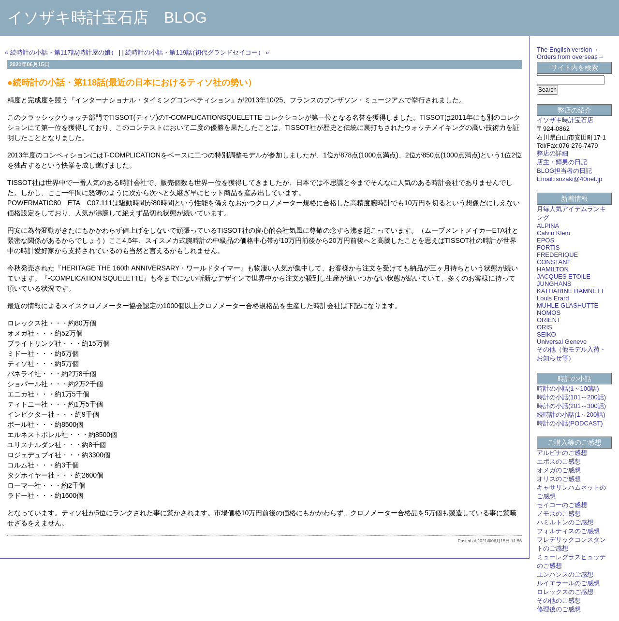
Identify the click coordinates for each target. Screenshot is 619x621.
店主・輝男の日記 (562, 162)
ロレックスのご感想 (565, 591)
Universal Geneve (562, 341)
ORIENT (548, 320)
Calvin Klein (553, 233)
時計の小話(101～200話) (571, 397)
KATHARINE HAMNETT (570, 291)
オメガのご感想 (559, 470)
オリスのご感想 (559, 478)
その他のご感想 (559, 600)
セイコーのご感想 (562, 504)
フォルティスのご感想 (568, 531)
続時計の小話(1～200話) (571, 414)
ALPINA (548, 225)
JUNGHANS (554, 283)
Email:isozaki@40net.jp (569, 179)
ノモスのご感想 (559, 513)
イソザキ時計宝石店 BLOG (107, 17)
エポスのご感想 (559, 461)
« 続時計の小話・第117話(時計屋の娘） (61, 52)
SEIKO (546, 334)
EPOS (545, 240)
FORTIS (548, 247)
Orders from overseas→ (570, 56)
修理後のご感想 (559, 609)
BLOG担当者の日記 (564, 170)
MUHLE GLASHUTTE (567, 305)
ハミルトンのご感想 (565, 522)
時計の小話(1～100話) (568, 388)
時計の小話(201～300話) (571, 405)
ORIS (544, 327)
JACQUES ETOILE (563, 276)
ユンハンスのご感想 (565, 574)
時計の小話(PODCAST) (570, 423)
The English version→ (567, 49)
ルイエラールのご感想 (568, 583)
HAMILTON (553, 269)
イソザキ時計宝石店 (565, 120)
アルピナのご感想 (562, 452)
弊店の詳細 (552, 153)
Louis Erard (553, 298)
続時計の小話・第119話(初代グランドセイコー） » (197, 52)
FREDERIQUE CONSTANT (557, 258)
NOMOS (548, 312)
